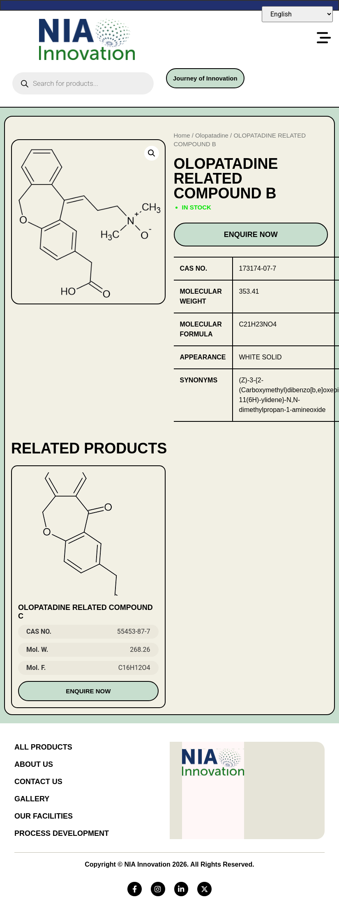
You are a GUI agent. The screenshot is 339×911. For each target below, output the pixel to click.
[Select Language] (297, 14)
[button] (151, 153)
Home (182, 135)
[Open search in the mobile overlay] (83, 83)
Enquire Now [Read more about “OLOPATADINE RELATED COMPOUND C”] (88, 691)
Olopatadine (211, 135)
